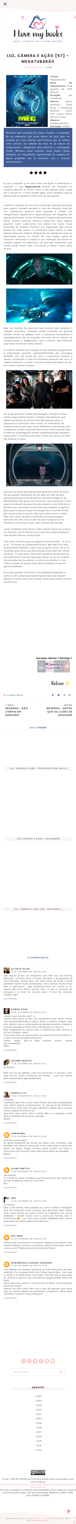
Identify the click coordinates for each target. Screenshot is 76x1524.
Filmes (48, 67)
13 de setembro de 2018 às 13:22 (29, 1012)
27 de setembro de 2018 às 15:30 (29, 1266)
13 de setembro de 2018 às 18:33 (28, 1136)
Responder (10, 999)
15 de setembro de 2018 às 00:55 (29, 1171)
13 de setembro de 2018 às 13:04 (29, 972)
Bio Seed (17, 1236)
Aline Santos (20, 1168)
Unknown (18, 1133)
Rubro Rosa (19, 1009)
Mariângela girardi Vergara (31, 1263)
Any (13, 1198)
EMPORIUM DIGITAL (40, 1520)
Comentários (13, 695)
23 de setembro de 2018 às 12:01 (29, 1239)
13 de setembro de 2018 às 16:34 (28, 1096)
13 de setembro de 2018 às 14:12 (28, 1064)
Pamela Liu (18, 1093)
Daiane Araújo (21, 1060)
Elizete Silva (20, 969)
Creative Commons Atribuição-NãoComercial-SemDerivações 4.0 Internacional (38, 1486)
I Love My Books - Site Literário (40, 1518)
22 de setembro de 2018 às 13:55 (29, 1201)
